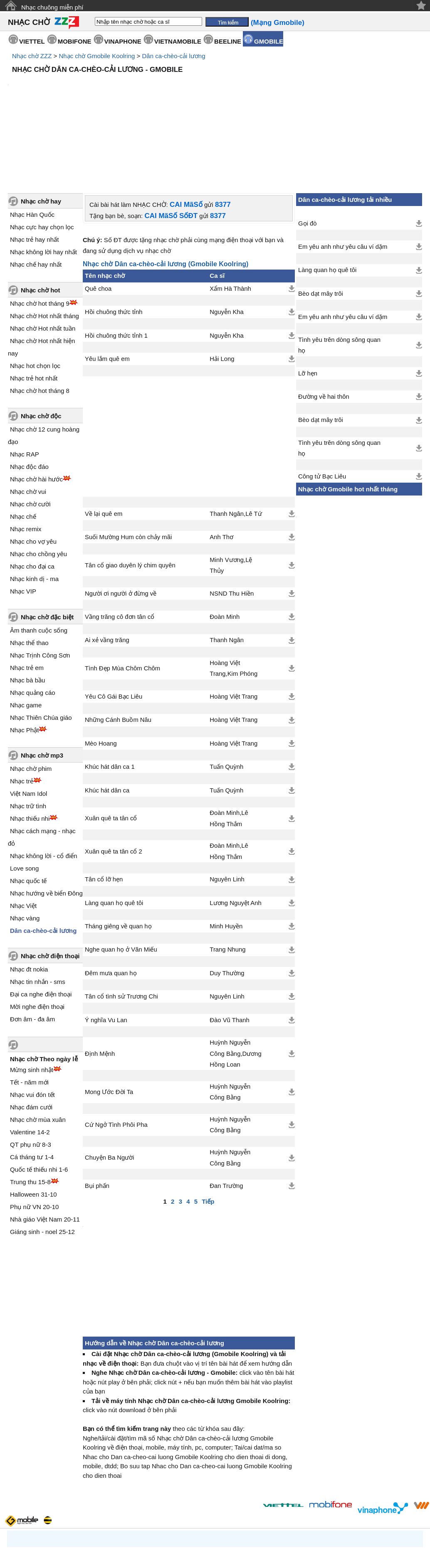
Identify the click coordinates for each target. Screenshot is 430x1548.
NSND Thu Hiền (232, 523)
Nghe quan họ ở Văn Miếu (121, 879)
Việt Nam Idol (28, 722)
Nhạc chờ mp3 (42, 684)
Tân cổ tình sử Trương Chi (121, 925)
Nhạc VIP (23, 520)
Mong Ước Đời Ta (109, 1021)
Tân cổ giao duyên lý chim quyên (130, 494)
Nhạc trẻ (21, 710)
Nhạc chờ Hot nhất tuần (42, 257)
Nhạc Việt (23, 835)
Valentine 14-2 (30, 1061)
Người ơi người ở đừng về (120, 523)
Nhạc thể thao (29, 572)
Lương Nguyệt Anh (235, 832)
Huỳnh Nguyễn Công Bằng (230, 1021)
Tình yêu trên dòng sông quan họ (339, 274)
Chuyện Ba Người (109, 1087)
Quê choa (98, 218)
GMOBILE (268, 41)
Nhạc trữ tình (28, 735)
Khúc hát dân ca (107, 719)
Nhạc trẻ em (27, 597)
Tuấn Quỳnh (226, 696)
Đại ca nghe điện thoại (41, 923)
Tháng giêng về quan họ (118, 855)
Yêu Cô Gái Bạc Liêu (113, 626)
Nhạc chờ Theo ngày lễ (44, 988)
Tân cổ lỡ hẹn (104, 808)
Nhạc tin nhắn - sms (37, 911)
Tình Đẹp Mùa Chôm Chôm (122, 597)
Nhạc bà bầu (27, 609)
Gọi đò (307, 153)
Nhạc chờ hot (40, 219)
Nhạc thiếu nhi (29, 747)
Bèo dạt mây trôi (320, 223)
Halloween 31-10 (33, 1123)
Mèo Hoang (101, 673)
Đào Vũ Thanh (229, 949)
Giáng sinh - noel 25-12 (42, 1161)
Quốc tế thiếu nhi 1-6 (39, 1098)
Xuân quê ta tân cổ (111, 747)
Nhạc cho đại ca (32, 495)
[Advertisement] (215, 99)
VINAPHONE (122, 41)
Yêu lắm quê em (107, 288)
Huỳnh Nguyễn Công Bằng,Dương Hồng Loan (235, 983)
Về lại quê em (103, 443)
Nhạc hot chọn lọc (35, 295)
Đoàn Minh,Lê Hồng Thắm (229, 747)
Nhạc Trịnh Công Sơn (40, 584)
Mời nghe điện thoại (37, 936)
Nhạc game (26, 634)
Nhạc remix (26, 458)
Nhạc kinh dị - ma (34, 508)
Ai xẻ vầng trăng (107, 569)
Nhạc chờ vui (28, 420)
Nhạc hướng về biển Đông (46, 822)
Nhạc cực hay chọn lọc (42, 156)
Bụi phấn (97, 1115)
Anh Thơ (221, 466)
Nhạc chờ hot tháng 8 (39, 320)
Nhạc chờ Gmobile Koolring (97, 55)
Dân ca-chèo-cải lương (173, 55)
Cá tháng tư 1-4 (32, 1086)
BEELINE (227, 41)
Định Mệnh (100, 983)
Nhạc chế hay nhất (36, 193)
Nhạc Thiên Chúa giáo (41, 646)
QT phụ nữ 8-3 (30, 1073)
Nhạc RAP (24, 383)
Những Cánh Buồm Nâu (118, 649)
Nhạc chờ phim (31, 698)
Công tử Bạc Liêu (322, 405)
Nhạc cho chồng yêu (38, 483)
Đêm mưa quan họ (111, 902)
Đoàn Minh (225, 546)
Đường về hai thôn (323, 326)
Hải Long (222, 288)
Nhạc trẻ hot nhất (33, 307)
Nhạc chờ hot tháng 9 (39, 232)
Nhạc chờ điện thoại (50, 885)
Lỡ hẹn (307, 302)
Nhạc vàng (25, 847)
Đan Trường (226, 1115)
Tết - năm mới (29, 1011)
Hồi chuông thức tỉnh (114, 241)
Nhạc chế (23, 445)
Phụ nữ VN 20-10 (34, 1136)
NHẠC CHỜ (29, 22)
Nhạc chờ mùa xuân (38, 1048)
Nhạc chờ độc (41, 345)
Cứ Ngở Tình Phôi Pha (116, 1054)
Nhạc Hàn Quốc (32, 143)
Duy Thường (227, 902)
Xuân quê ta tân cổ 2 (113, 781)
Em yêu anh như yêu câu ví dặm (342, 176)
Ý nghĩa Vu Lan (106, 949)
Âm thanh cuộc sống (38, 559)
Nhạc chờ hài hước (36, 408)
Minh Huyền (226, 855)
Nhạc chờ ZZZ (32, 55)
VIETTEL (32, 41)
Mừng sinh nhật (31, 999)
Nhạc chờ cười (30, 433)
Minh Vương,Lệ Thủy (231, 494)
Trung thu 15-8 (30, 1111)
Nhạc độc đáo (29, 396)
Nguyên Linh (227, 808)
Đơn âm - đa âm (32, 948)
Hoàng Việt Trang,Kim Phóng (233, 597)
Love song (24, 797)
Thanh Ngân (227, 569)
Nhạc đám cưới (31, 1036)
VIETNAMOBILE (177, 41)
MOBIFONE (74, 41)
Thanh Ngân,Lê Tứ (236, 443)
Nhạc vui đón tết (32, 1024)
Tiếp (208, 1130)
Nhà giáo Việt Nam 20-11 (45, 1148)
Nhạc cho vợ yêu (33, 470)
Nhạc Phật (24, 659)
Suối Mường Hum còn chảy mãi (128, 466)
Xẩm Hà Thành (230, 218)
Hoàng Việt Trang (233, 626)
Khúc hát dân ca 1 (110, 696)
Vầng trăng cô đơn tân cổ (119, 546)
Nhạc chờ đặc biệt (47, 546)
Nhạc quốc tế (28, 810)
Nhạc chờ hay (41, 130)
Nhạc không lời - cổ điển (43, 785)
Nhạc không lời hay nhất (43, 181)
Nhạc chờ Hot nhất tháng (44, 245)
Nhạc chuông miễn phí (52, 7)
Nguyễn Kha (226, 241)
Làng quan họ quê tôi (114, 832)
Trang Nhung (227, 879)
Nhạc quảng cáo (32, 622)
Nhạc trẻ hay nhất (34, 168)
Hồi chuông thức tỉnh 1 (116, 265)
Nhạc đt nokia (29, 898)
